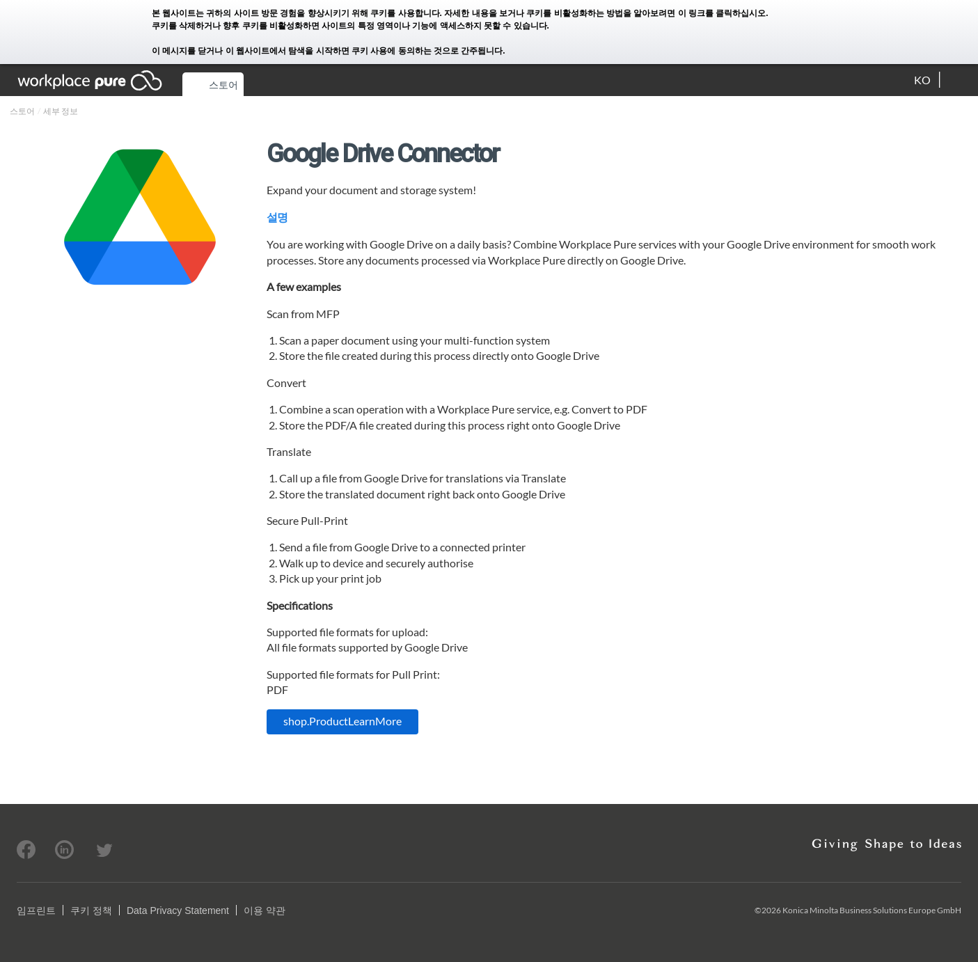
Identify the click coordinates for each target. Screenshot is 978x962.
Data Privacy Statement (178, 910)
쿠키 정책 (91, 910)
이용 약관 (264, 910)
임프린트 (36, 910)
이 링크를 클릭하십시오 (722, 13)
